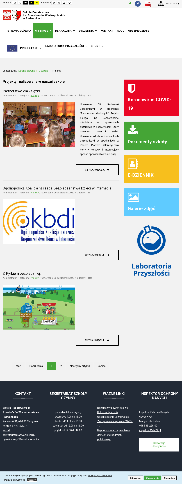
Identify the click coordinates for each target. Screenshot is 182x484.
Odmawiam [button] (135, 478)
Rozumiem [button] (169, 478)
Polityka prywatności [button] (14, 479)
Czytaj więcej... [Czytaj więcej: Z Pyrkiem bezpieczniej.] (95, 340)
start (18, 366)
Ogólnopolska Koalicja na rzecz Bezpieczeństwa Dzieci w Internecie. (57, 188)
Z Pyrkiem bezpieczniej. (22, 273)
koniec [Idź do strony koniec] (102, 366)
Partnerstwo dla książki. (21, 91)
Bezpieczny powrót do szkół (113, 407)
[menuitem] (19, 30)
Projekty (35, 95)
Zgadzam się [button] (152, 478)
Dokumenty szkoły (147, 141)
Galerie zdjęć (141, 208)
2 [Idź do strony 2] (61, 366)
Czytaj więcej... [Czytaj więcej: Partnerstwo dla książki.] (95, 169)
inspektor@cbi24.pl (150, 430)
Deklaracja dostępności (159, 445)
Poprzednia (36, 366)
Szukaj (130, 2)
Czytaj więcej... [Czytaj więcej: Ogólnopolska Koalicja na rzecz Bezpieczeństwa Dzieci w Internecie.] (95, 255)
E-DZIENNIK (141, 175)
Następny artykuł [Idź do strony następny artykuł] (80, 366)
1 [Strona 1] (51, 366)
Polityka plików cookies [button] (100, 475)
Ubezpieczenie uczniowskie (113, 416)
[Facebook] (138, 4)
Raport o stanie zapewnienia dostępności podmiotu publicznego (113, 435)
